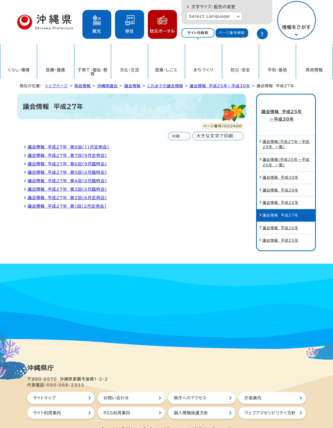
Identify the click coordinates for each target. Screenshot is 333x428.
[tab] (197, 33)
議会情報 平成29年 (280, 180)
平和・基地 (277, 70)
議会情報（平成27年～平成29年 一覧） (286, 134)
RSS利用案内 (117, 403)
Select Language (209, 16)
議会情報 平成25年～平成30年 (220, 86)
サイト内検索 (197, 33)
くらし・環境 (19, 70)
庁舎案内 (253, 388)
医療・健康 (55, 70)
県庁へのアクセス (190, 388)
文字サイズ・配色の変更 (213, 7)
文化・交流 (129, 70)
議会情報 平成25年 (280, 230)
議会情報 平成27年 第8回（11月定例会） (68, 147)
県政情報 (314, 70)
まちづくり (204, 70)
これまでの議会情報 (165, 86)
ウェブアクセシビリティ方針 (270, 403)
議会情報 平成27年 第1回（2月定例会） (67, 206)
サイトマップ (44, 388)
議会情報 (132, 86)
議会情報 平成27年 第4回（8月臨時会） (67, 181)
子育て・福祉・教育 (93, 72)
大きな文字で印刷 (214, 136)
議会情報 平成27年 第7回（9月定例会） (67, 155)
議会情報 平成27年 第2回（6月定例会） (67, 198)
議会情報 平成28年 (280, 192)
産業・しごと (166, 70)
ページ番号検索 (232, 33)
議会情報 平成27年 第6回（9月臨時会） (67, 164)
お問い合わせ (116, 388)
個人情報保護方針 (191, 403)
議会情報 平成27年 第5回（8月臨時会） (67, 172)
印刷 (176, 136)
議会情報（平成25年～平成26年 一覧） (286, 152)
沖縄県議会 (107, 86)
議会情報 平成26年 (280, 218)
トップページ (56, 86)
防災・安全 (240, 70)
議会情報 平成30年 (280, 167)
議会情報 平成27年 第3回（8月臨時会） (67, 189)
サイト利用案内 (47, 403)
